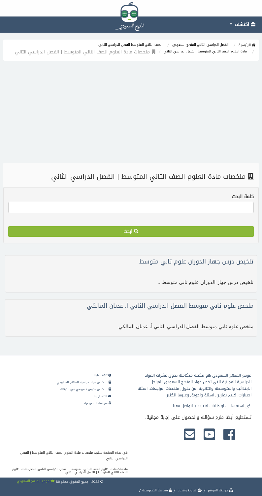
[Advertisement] (131, 113)
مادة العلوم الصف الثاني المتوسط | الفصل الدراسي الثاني (205, 51)
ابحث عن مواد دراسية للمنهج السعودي (84, 382)
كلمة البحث (243, 197)
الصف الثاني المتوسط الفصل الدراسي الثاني (130, 45)
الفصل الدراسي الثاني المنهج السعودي (200, 45)
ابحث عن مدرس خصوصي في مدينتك (85, 389)
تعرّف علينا (102, 375)
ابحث (131, 231)
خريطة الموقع (220, 490)
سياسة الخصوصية (97, 403)
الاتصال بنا (102, 396)
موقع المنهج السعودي (36, 481)
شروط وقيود (189, 490)
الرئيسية (247, 45)
